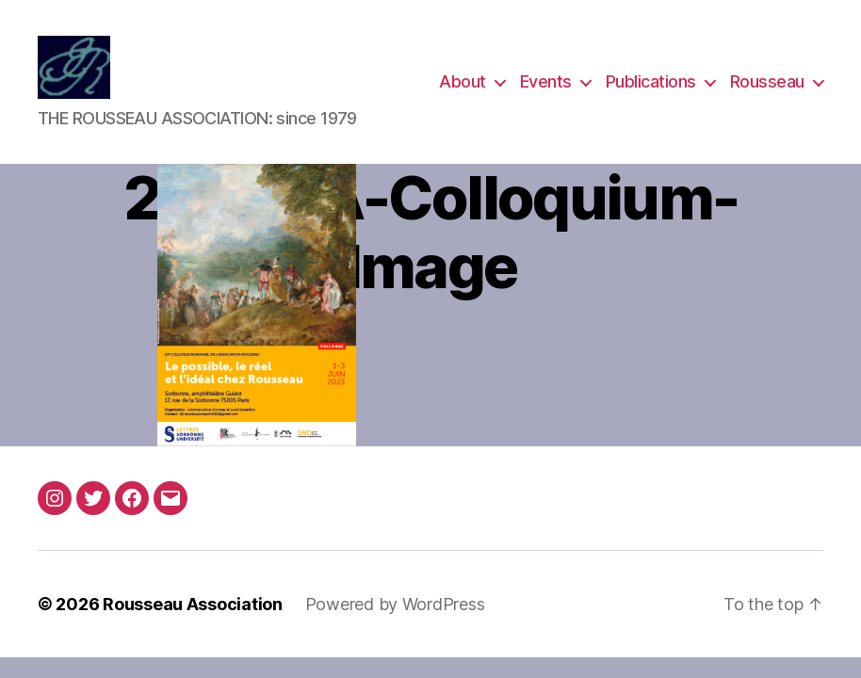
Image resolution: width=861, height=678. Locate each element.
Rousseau (767, 82)
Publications (651, 82)
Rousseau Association (193, 606)
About (462, 82)
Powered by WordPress (395, 606)
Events (546, 82)
